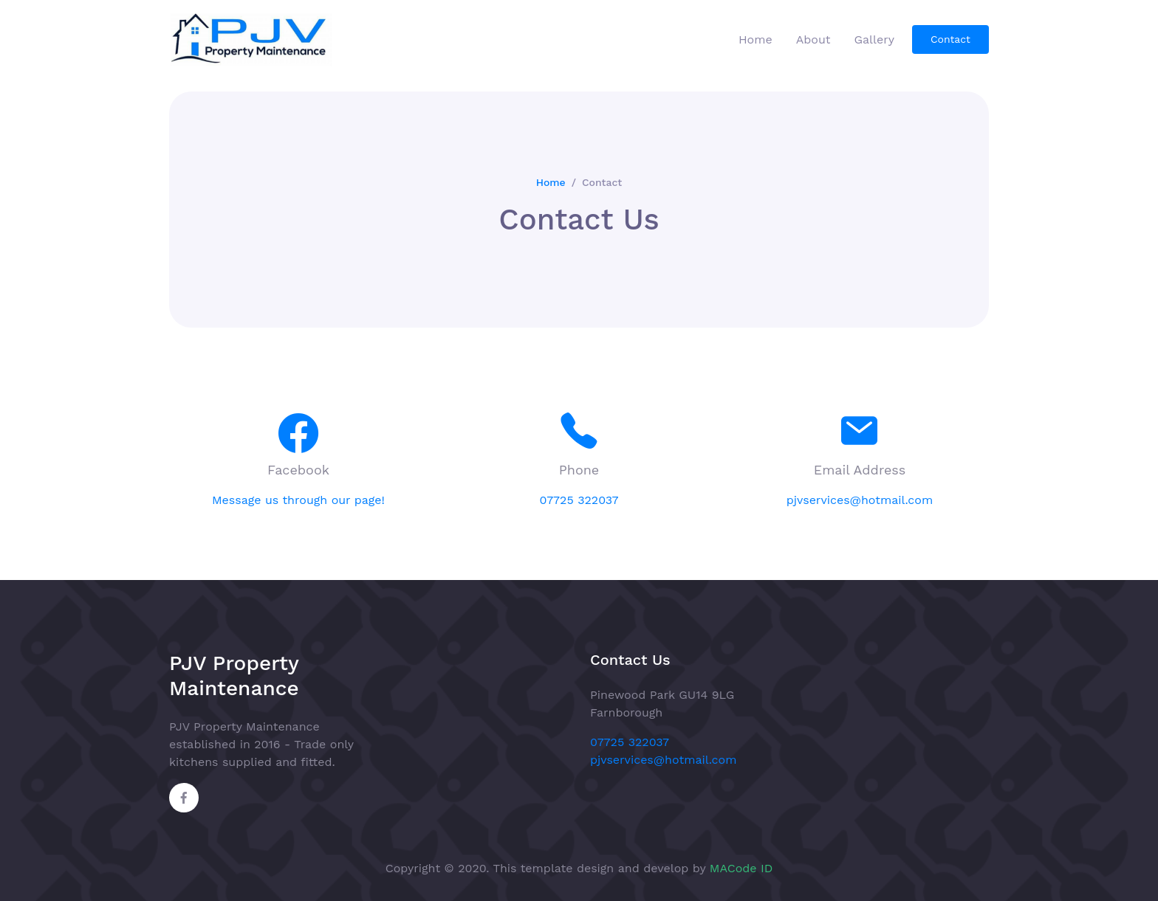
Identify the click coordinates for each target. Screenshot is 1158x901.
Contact (950, 39)
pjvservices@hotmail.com (860, 500)
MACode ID (741, 868)
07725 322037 (579, 500)
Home (755, 39)
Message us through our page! (298, 500)
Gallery (874, 39)
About (813, 39)
